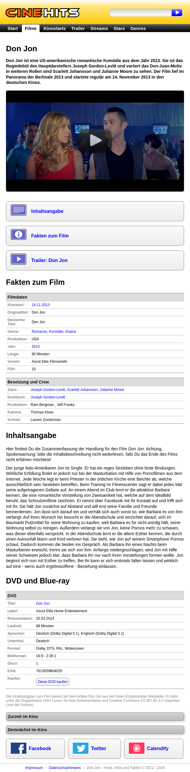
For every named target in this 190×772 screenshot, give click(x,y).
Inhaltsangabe (47, 211)
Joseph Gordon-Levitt (48, 397)
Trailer (78, 28)
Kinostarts (54, 28)
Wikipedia (156, 696)
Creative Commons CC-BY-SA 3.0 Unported (144, 701)
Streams (99, 28)
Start (12, 28)
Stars (119, 28)
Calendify (157, 748)
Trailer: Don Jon (49, 260)
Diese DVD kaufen (52, 682)
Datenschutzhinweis (65, 768)
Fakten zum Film (50, 235)
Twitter (98, 748)
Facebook (40, 748)
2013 (36, 346)
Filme (31, 28)
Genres (138, 28)
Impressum (34, 768)
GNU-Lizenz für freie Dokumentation (72, 701)
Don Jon (42, 603)
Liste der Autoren (19, 705)
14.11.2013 (41, 305)
